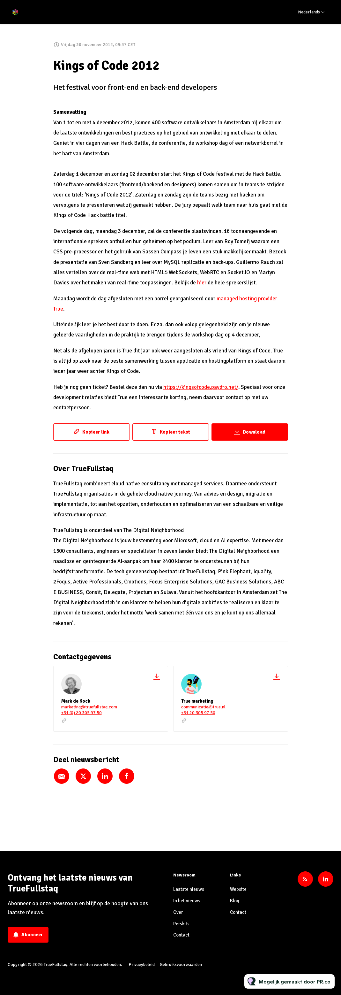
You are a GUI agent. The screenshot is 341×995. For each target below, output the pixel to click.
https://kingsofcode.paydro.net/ (200, 387)
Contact (181, 935)
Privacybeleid (142, 964)
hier (201, 282)
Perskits (181, 924)
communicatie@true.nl (203, 707)
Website (238, 889)
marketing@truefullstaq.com (89, 707)
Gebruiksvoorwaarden (181, 964)
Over (178, 912)
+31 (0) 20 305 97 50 (81, 712)
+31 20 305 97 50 (198, 712)
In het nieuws (186, 901)
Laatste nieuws (188, 889)
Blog (234, 901)
